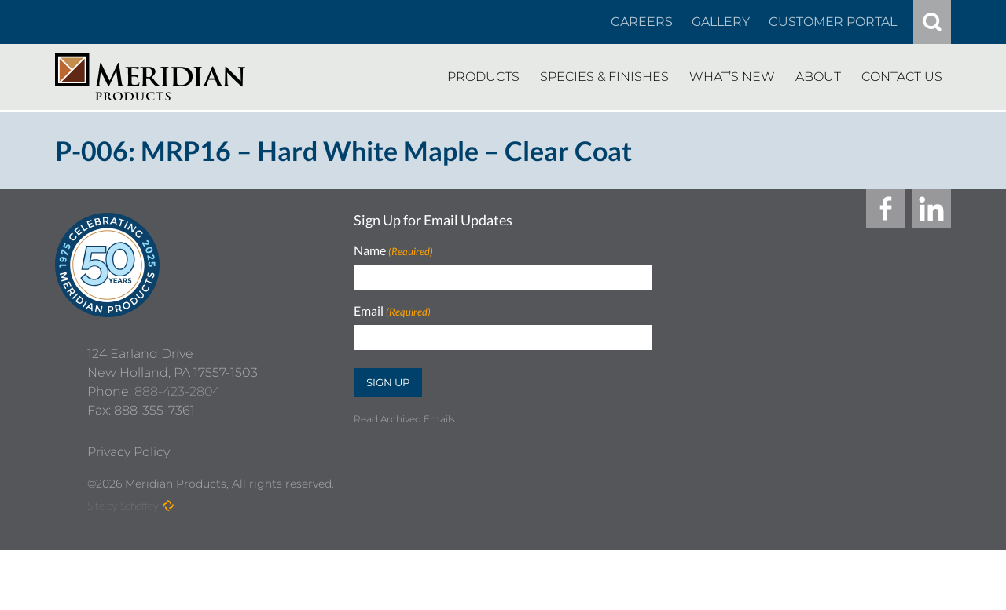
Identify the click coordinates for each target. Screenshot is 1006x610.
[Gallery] (721, 22)
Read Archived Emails (404, 419)
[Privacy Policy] (128, 512)
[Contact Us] (902, 77)
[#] (932, 22)
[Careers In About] (642, 22)
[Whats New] (732, 77)
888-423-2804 (177, 451)
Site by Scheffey (123, 565)
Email (392, 311)
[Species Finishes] (604, 77)
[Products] (483, 77)
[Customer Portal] (833, 22)
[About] (818, 77)
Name (393, 251)
